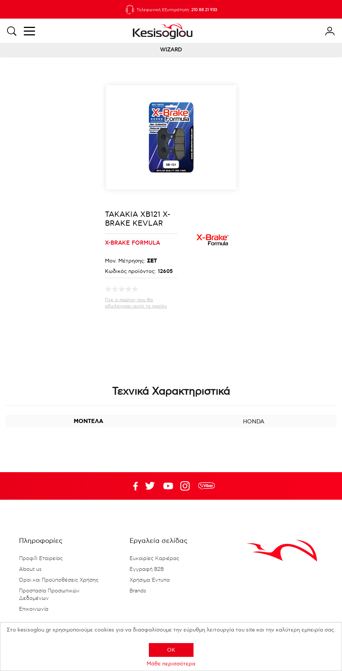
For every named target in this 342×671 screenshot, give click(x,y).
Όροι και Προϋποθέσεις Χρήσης (59, 580)
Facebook (131, 486)
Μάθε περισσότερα (171, 664)
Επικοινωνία (33, 609)
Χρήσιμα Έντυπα (150, 580)
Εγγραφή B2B (147, 569)
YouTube (150, 486)
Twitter (168, 486)
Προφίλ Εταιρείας (41, 559)
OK (171, 650)
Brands (138, 591)
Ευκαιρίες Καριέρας (154, 559)
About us (30, 569)
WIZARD (171, 50)
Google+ (186, 486)
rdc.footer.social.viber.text (206, 486)
